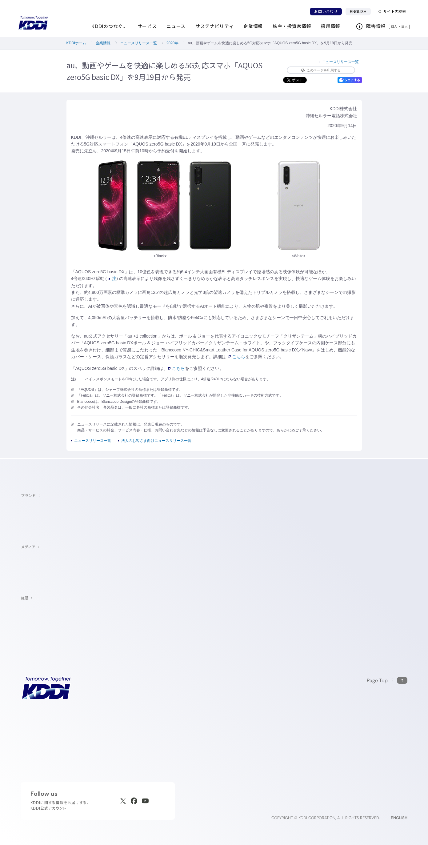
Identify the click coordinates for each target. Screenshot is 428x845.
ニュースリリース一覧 (138, 43)
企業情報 (103, 43)
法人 (405, 26)
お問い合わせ (326, 11)
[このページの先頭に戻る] (387, 680)
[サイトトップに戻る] (33, 23)
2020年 (172, 43)
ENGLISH (358, 11)
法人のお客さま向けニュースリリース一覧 (156, 441)
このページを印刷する (321, 70)
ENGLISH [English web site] (399, 817)
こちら (236, 356)
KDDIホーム (76, 43)
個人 (394, 26)
